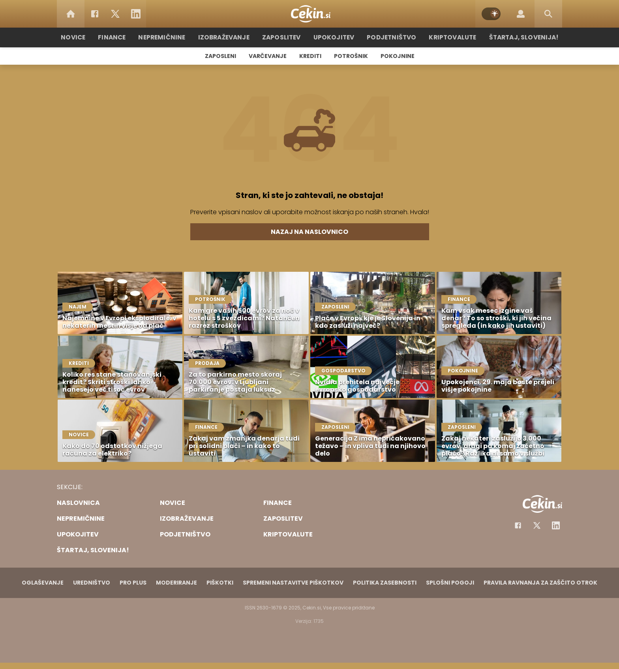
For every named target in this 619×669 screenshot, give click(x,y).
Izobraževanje (227, 37)
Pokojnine (398, 56)
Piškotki (219, 583)
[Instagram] (556, 525)
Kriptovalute (449, 37)
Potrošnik (351, 56)
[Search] (548, 14)
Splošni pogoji (450, 583)
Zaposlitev (283, 37)
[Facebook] (94, 14)
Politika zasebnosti (384, 583)
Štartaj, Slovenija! (517, 37)
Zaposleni (220, 56)
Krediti (310, 56)
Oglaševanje (43, 583)
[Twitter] (115, 14)
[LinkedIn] (136, 14)
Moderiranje (176, 583)
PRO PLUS (133, 583)
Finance (118, 37)
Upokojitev (333, 37)
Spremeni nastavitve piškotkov (293, 583)
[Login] (521, 14)
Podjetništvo (389, 37)
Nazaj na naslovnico (309, 231)
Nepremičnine (167, 37)
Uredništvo (91, 583)
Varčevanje (268, 56)
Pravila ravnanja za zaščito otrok (540, 583)
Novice (80, 37)
